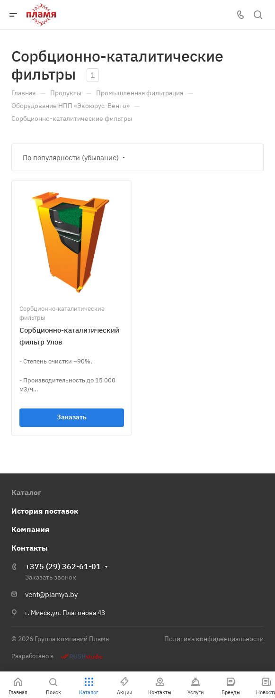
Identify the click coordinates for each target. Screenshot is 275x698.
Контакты (29, 548)
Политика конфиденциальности (214, 639)
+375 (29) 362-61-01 (63, 566)
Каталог (26, 492)
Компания (30, 529)
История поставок (44, 511)
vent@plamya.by (51, 594)
